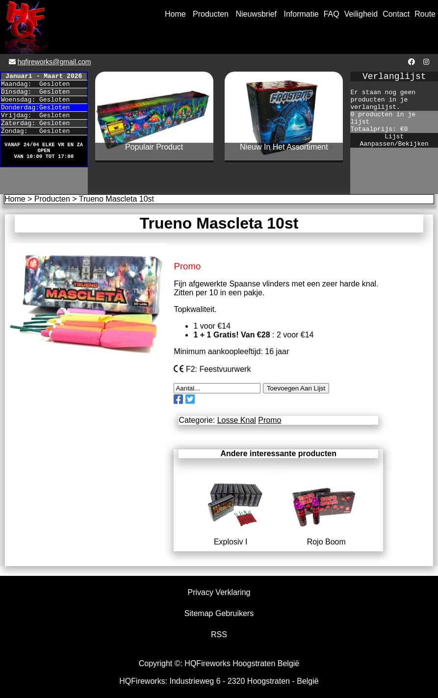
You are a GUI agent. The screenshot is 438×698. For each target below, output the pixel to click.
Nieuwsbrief (256, 14)
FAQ (331, 14)
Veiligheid (361, 14)
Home (175, 14)
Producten (211, 14)
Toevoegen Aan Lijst (296, 388)
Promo (269, 420)
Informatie (301, 14)
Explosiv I (231, 537)
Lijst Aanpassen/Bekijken (394, 140)
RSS (219, 634)
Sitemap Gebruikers (219, 613)
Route (425, 14)
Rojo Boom (326, 537)
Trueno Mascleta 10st (116, 199)
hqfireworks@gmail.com (54, 62)
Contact (396, 14)
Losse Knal (236, 420)
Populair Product (154, 147)
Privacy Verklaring (218, 592)
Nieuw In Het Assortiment (284, 147)
